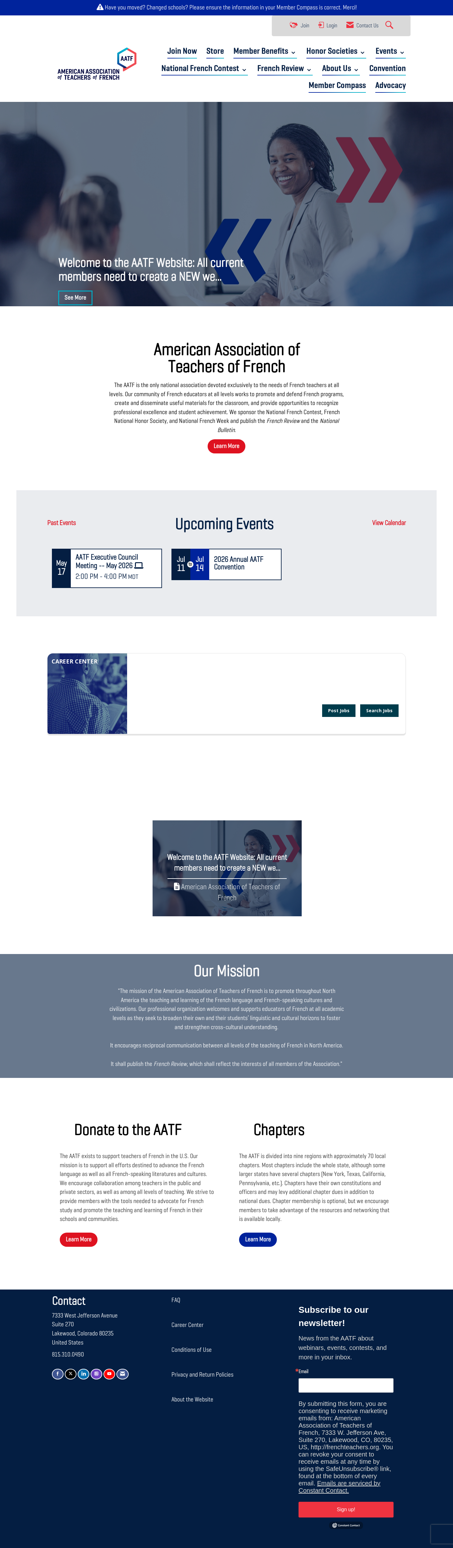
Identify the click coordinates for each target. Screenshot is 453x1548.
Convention (387, 68)
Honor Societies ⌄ (336, 51)
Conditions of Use (191, 1350)
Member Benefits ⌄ (265, 51)
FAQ (175, 1300)
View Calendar (389, 523)
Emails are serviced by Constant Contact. (339, 1487)
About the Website (192, 1399)
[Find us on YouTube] (109, 1374)
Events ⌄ (391, 51)
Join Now (182, 51)
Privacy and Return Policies (202, 1375)
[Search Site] (390, 26)
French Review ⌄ (285, 68)
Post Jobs (339, 710)
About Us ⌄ (341, 68)
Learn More (226, 446)
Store (215, 51)
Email (303, 1371)
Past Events (61, 523)
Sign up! (346, 1509)
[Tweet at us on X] (70, 1374)
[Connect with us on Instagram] (96, 1374)
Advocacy (390, 85)
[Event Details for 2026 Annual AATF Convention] (245, 563)
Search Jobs (379, 710)
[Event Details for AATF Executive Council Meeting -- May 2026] (116, 562)
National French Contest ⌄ (204, 68)
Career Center (187, 1325)
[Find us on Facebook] (58, 1374)
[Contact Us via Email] (122, 1374)
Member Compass (297, 7)
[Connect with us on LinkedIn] (83, 1374)
